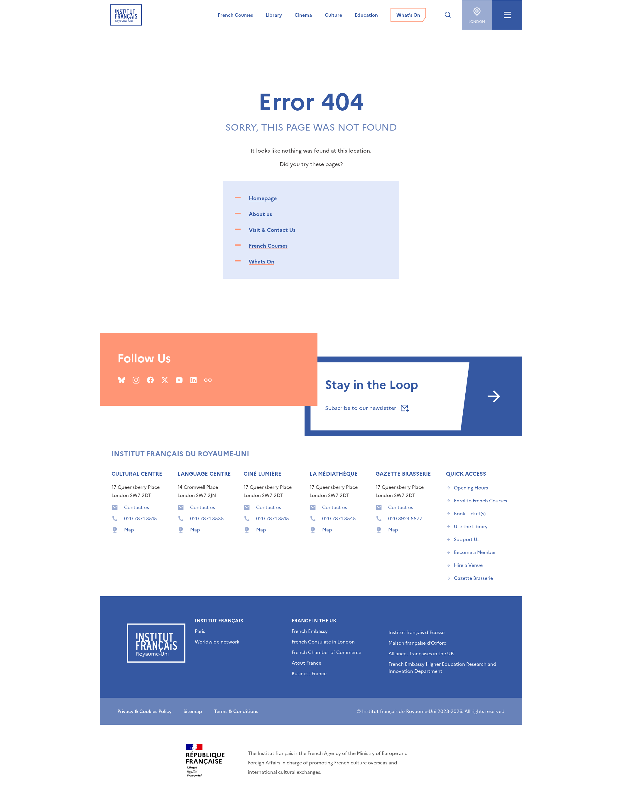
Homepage (263, 198)
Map (129, 529)
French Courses (268, 246)
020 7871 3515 (140, 518)
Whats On (261, 262)
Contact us (136, 507)
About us (260, 214)
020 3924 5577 (405, 518)
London (477, 13)
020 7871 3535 (207, 518)
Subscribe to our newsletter (366, 408)
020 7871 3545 (339, 518)
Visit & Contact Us (272, 230)
